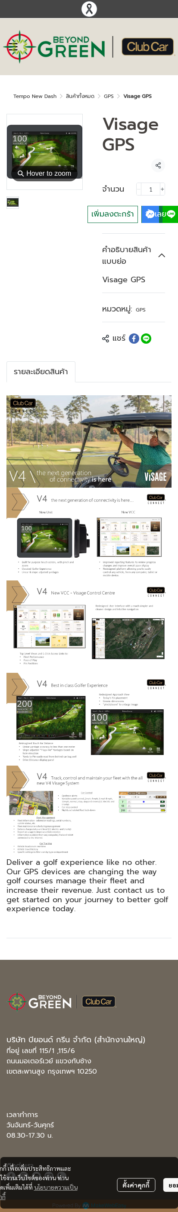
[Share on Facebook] (134, 338)
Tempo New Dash (34, 96)
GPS (109, 96)
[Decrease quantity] (139, 189)
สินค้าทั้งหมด (80, 96)
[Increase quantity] (162, 189)
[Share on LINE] (146, 338)
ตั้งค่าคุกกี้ (136, 1185)
